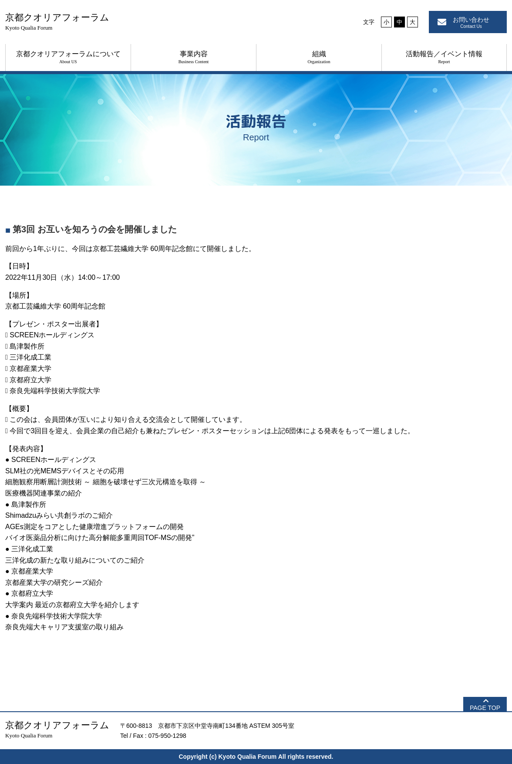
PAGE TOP (485, 707)
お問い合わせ (471, 22)
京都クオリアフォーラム (57, 21)
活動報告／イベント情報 (444, 57)
